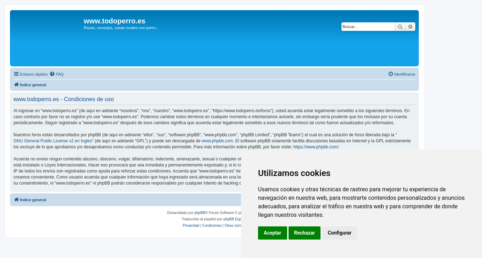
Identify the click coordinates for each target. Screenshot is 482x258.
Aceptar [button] (272, 233)
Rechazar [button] (304, 233)
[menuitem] (56, 74)
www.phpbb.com (217, 140)
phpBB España (235, 219)
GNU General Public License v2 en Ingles (52, 140)
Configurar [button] (339, 233)
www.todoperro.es (115, 21)
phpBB (200, 213)
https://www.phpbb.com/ (315, 146)
